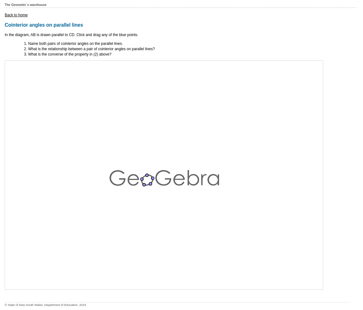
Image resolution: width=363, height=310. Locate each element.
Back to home (16, 15)
